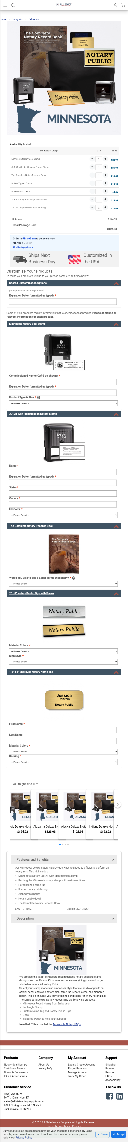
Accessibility (112, 1080)
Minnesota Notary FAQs (67, 1024)
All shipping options (23, 247)
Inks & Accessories (15, 1076)
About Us (43, 1064)
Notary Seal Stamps (15, 1064)
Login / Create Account (81, 1064)
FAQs (108, 1076)
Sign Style (16, 656)
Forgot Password (78, 1068)
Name (13, 465)
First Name (16, 724)
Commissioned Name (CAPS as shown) (34, 375)
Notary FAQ (45, 1068)
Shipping (110, 1064)
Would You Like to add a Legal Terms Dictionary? (40, 577)
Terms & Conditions (58, 1126)
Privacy (76, 1126)
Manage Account (77, 1072)
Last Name (15, 734)
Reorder (110, 1072)
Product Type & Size (22, 397)
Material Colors (19, 645)
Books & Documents (16, 1072)
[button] (60, 844)
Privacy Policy (24, 1137)
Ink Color (15, 509)
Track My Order (77, 1076)
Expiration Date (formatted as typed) (32, 295)
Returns (109, 1068)
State (13, 487)
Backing (15, 756)
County (14, 498)
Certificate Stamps (15, 1068)
